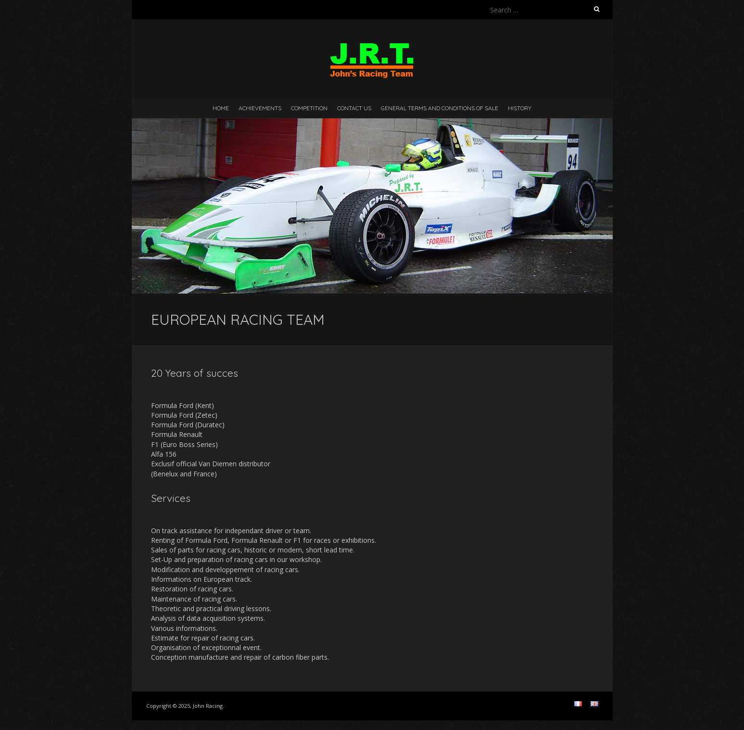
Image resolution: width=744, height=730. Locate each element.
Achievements (260, 108)
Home (221, 108)
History (519, 108)
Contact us (354, 108)
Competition (309, 108)
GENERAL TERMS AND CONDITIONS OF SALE (439, 108)
